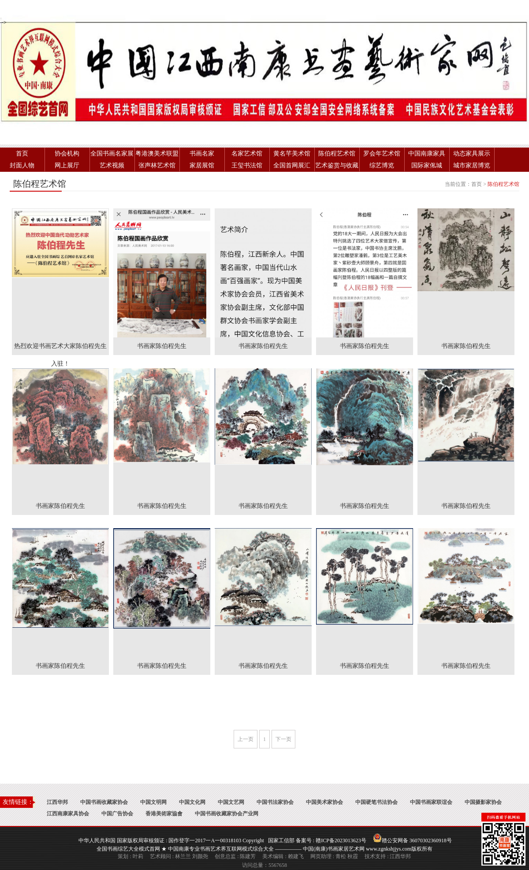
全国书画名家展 (112, 153)
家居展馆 (202, 165)
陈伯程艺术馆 (336, 153)
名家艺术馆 (246, 153)
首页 (22, 153)
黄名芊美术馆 (291, 153)
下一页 (283, 739)
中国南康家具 (426, 153)
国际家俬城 (426, 165)
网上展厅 (67, 165)
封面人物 (22, 165)
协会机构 (67, 153)
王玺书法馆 (246, 165)
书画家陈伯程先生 (161, 346)
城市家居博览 (471, 165)
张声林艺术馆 (156, 165)
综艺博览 (381, 165)
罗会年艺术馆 (381, 153)
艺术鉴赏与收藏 (336, 165)
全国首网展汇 (291, 165)
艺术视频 (112, 165)
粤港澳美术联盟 (157, 153)
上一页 (245, 739)
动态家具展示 (471, 153)
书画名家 (202, 153)
